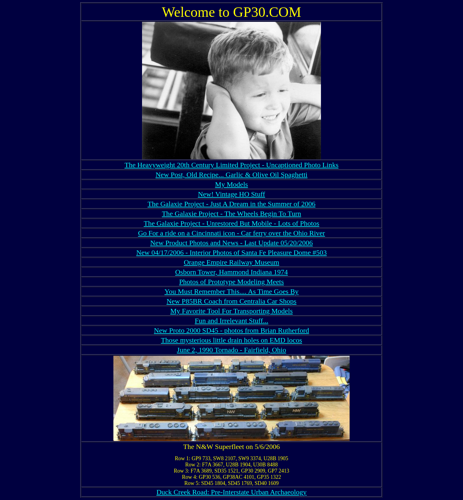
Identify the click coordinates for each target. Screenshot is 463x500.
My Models (231, 184)
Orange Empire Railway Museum (231, 262)
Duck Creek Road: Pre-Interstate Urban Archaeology (231, 492)
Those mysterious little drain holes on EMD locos (231, 340)
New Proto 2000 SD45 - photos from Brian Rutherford (231, 330)
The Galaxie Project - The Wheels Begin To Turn (231, 213)
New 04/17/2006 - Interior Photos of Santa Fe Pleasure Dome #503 (231, 252)
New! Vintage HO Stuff (231, 194)
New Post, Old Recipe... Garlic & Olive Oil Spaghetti (232, 174)
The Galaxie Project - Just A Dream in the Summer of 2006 (232, 204)
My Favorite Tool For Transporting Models (231, 311)
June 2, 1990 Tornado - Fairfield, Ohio (231, 350)
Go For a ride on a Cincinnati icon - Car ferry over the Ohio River (231, 233)
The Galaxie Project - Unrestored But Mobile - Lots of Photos (231, 223)
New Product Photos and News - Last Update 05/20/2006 (231, 243)
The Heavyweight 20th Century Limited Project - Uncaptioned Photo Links (232, 165)
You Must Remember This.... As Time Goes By (231, 291)
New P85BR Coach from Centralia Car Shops (231, 301)
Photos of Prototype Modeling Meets (231, 282)
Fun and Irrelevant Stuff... (231, 320)
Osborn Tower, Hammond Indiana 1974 (231, 272)
